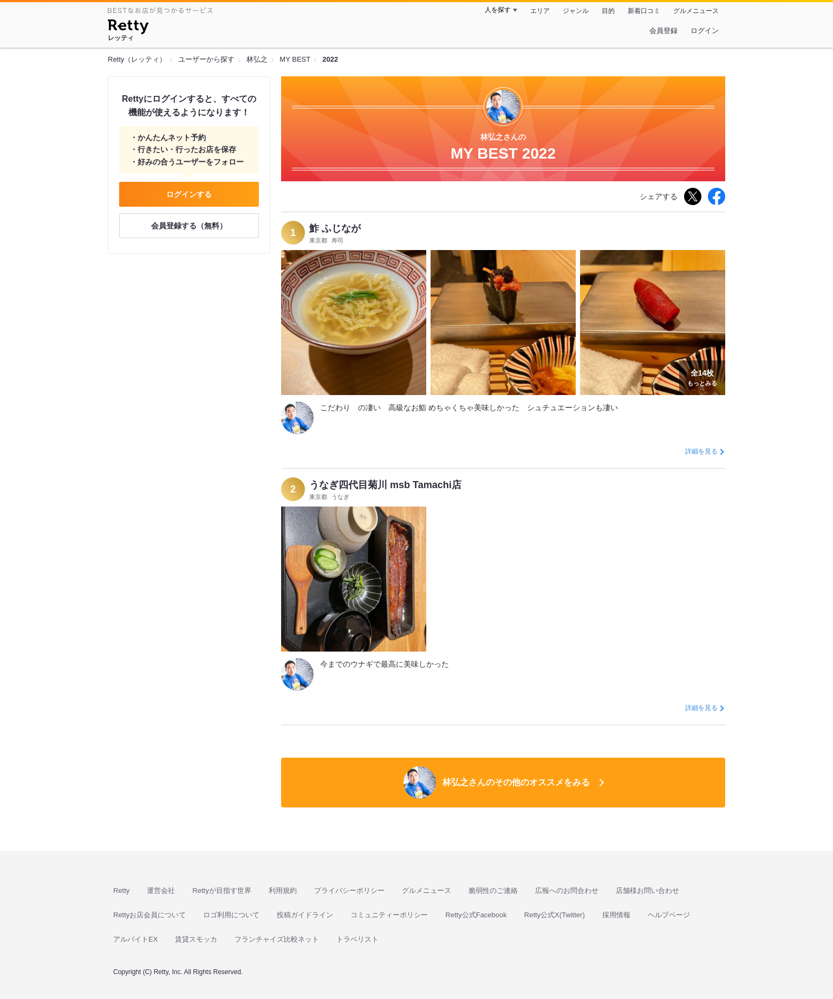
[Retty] (128, 28)
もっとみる (702, 376)
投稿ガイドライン (305, 915)
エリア (540, 11)
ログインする (189, 194)
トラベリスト (357, 939)
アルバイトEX (135, 939)
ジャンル (576, 11)
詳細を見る (701, 451)
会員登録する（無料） (189, 225)
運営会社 (161, 890)
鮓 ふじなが (335, 228)
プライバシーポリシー (349, 890)
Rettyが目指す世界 (221, 890)
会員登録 (663, 31)
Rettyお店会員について (149, 915)
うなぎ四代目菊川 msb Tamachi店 (385, 484)
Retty (121, 890)
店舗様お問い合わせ (647, 890)
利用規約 (283, 890)
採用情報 (616, 915)
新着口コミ (644, 11)
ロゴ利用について (231, 915)
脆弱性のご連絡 (493, 890)
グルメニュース (696, 11)
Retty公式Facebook (475, 915)
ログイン (705, 31)
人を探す (498, 10)
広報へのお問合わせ (566, 890)
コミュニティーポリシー (389, 915)
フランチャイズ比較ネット (277, 939)
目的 (608, 11)
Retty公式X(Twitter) (554, 915)
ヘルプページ (669, 915)
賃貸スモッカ (196, 939)
